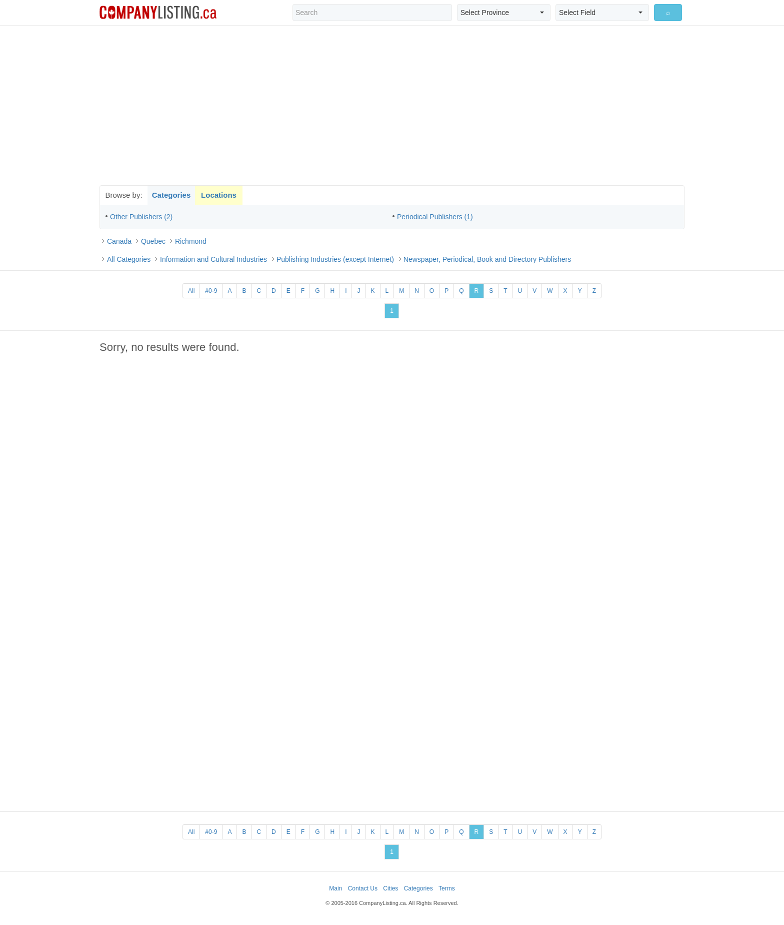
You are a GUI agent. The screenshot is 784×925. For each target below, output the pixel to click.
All (191, 290)
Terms (446, 888)
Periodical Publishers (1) (435, 217)
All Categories (128, 259)
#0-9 (211, 290)
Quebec (153, 241)
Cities (390, 888)
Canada (119, 241)
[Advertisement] (392, 105)
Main (335, 888)
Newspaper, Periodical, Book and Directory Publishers (487, 259)
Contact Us (363, 888)
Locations (218, 195)
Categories (171, 195)
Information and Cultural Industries (213, 259)
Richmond (190, 241)
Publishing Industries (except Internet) (335, 259)
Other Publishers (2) (141, 217)
